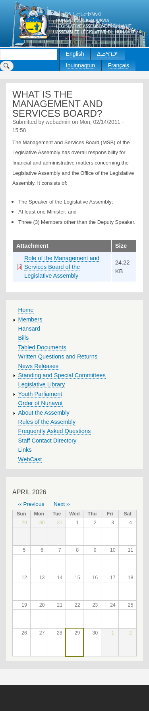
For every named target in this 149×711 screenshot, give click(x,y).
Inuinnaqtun (80, 65)
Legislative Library (41, 384)
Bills (23, 338)
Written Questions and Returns (58, 356)
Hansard (29, 328)
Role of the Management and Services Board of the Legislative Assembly (61, 267)
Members (30, 319)
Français (118, 65)
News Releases (38, 366)
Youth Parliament (40, 394)
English (75, 54)
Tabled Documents (42, 347)
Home (26, 310)
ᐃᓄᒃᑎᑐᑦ (107, 54)
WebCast (30, 459)
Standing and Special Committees (62, 375)
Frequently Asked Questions (54, 431)
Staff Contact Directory (47, 440)
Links (25, 450)
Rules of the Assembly (47, 422)
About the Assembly (44, 412)
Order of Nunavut (40, 403)
